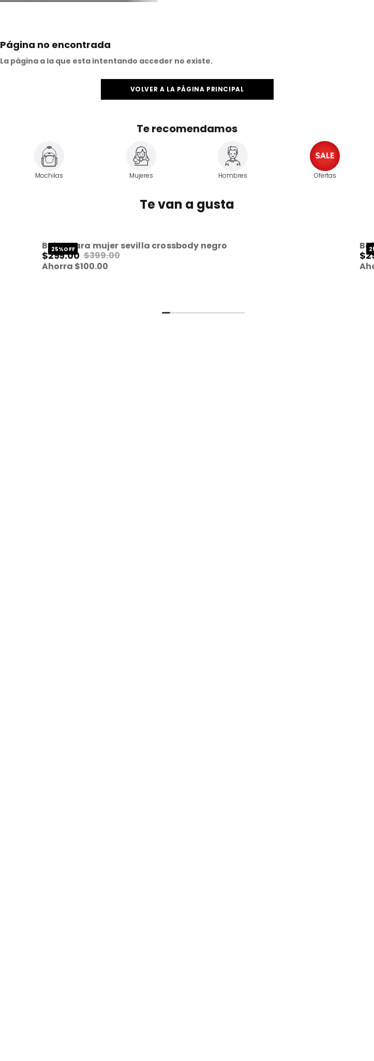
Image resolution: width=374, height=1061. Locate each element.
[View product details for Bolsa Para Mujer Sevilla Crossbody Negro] (171, 270)
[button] (171, 270)
